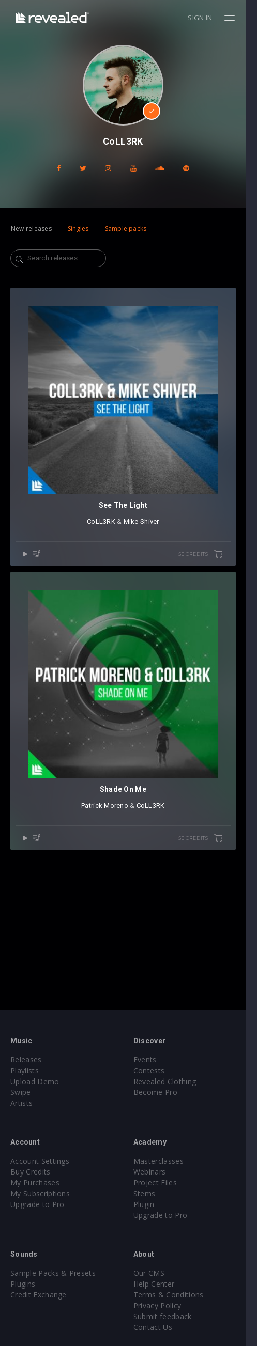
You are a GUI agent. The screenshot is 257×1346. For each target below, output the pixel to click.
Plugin (149, 1204)
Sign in (211, 17)
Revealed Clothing (170, 1081)
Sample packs (126, 228)
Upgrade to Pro (37, 1204)
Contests (155, 1070)
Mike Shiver (146, 533)
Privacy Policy (163, 1305)
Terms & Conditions (174, 1295)
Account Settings (39, 1161)
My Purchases (34, 1182)
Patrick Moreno (110, 828)
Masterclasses (164, 1161)
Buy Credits (30, 1172)
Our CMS (154, 1273)
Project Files (161, 1182)
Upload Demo (34, 1081)
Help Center (159, 1284)
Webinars (155, 1172)
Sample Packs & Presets (53, 1273)
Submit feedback (168, 1316)
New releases (31, 228)
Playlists (24, 1070)
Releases (26, 1060)
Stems (150, 1193)
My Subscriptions (40, 1193)
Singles (78, 228)
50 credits (211, 565)
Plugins (22, 1284)
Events (150, 1060)
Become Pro (161, 1092)
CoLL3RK (107, 533)
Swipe (20, 1092)
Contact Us (158, 1327)
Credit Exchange (38, 1295)
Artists (21, 1103)
